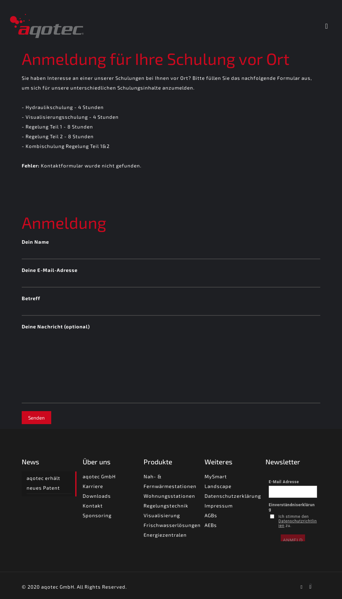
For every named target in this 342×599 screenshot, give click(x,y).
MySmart (216, 476)
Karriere (93, 486)
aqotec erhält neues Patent (43, 483)
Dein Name (171, 249)
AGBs (211, 515)
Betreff (171, 305)
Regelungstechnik (166, 505)
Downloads (97, 496)
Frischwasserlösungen (172, 525)
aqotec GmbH (99, 476)
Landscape (218, 486)
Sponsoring (97, 515)
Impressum (219, 505)
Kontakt (93, 505)
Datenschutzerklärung (233, 496)
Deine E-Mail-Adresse (171, 277)
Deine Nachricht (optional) (171, 363)
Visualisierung (162, 515)
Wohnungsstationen (169, 496)
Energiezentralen (165, 535)
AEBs (211, 525)
